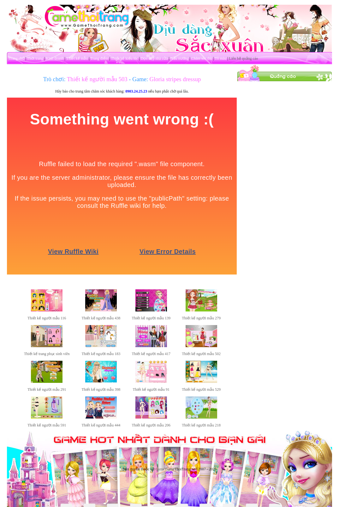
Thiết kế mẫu (77, 58)
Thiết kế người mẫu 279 (201, 318)
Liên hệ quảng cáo (243, 58)
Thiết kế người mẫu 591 (46, 425)
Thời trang (35, 58)
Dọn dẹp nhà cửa (154, 58)
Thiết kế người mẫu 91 (151, 389)
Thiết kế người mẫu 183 (101, 354)
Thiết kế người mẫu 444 (101, 425)
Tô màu (220, 58)
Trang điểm (99, 58)
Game (160, 469)
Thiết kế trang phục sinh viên (47, 354)
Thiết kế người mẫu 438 (101, 318)
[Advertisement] (284, 120)
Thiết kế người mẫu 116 (46, 318)
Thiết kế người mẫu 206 (151, 425)
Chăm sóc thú (201, 58)
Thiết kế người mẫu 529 (201, 389)
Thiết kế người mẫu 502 (201, 354)
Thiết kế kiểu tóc (124, 58)
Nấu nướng (179, 58)
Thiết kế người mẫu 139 (151, 318)
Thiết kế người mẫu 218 (201, 425)
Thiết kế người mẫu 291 (46, 389)
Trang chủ (17, 58)
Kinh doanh (54, 58)
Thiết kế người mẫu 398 (101, 389)
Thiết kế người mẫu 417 (151, 354)
